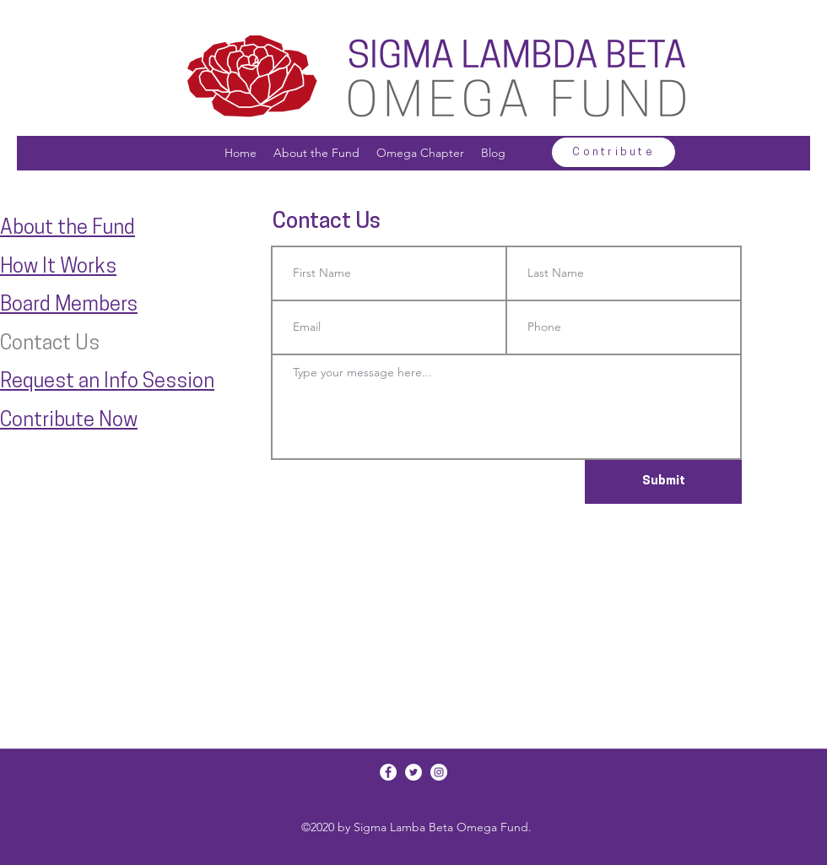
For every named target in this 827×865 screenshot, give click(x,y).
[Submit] (663, 482)
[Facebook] (388, 772)
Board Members (69, 305)
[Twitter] (413, 772)
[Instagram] (438, 772)
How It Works (58, 267)
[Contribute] (613, 152)
